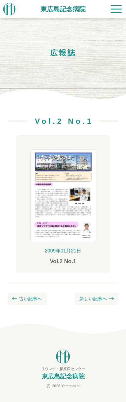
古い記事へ (30, 298)
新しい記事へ (93, 298)
